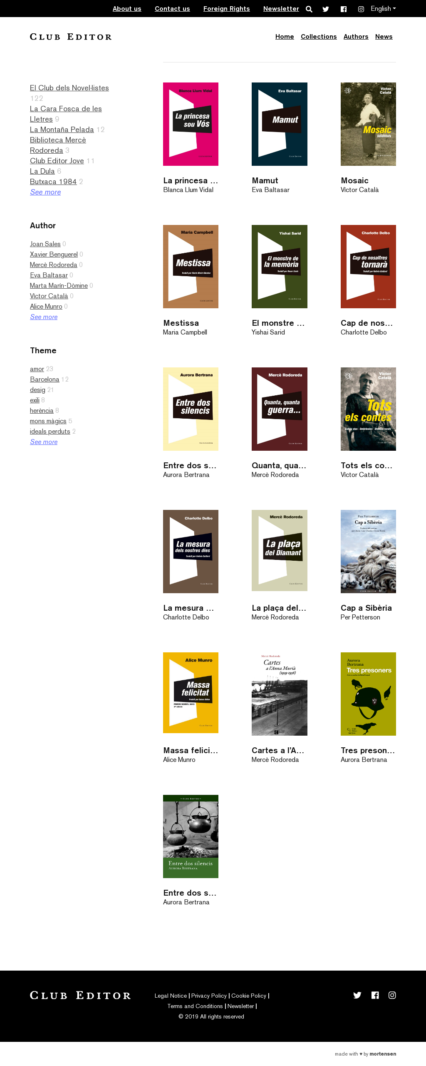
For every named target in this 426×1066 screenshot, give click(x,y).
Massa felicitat (190, 750)
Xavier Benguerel (54, 254)
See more (45, 191)
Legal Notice (171, 995)
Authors (356, 36)
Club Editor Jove (57, 160)
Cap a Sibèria (366, 607)
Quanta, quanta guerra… (279, 465)
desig (37, 390)
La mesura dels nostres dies (190, 607)
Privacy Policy (209, 995)
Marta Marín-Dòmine (59, 286)
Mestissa (181, 322)
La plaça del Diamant (279, 607)
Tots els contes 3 (368, 465)
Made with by (365, 1054)
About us (127, 8)
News (384, 36)
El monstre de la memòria (279, 322)
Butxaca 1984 (53, 181)
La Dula (42, 171)
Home (284, 36)
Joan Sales (45, 244)
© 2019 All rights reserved (211, 1016)
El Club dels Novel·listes (69, 87)
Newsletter (281, 8)
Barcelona (44, 379)
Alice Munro (46, 306)
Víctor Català (49, 296)
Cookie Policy (248, 995)
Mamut (265, 180)
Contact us (172, 8)
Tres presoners (368, 750)
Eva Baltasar (49, 275)
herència (42, 410)
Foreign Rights (226, 8)
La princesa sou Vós (190, 180)
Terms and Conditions (195, 1006)
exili (35, 400)
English (381, 8)
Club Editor (70, 36)
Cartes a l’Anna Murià (279, 750)
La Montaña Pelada (62, 129)
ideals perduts (50, 431)
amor (37, 369)
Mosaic (355, 180)
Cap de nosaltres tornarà (368, 322)
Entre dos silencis (190, 465)
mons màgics (48, 421)
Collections (319, 36)
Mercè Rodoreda (53, 265)
